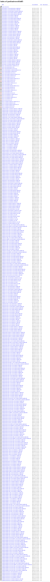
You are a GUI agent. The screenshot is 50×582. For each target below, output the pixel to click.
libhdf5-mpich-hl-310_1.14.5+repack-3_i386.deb (11, 415)
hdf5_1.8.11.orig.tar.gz (7, 100)
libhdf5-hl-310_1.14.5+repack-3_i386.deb (10, 241)
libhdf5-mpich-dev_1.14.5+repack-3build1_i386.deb (12, 386)
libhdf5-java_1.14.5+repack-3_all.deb (9, 282)
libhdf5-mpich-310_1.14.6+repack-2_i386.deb (11, 360)
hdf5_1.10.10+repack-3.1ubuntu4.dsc (9, 71)
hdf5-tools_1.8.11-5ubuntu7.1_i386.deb (10, 55)
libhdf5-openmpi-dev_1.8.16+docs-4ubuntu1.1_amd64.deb (13, 531)
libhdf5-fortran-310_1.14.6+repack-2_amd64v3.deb (12, 234)
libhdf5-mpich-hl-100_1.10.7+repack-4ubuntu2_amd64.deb (13, 411)
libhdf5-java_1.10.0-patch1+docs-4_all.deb (11, 276)
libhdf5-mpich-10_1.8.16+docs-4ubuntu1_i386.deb (12, 350)
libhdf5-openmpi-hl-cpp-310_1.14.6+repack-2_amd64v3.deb (13, 561)
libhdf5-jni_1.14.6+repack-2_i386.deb (9, 302)
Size (41, 4)
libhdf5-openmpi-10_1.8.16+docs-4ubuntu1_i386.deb (12, 485)
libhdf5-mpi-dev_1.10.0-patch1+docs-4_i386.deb (11, 305)
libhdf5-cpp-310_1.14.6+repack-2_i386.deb (10, 178)
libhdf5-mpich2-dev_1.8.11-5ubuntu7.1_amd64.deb (12, 461)
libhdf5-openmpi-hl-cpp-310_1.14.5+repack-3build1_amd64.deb (14, 558)
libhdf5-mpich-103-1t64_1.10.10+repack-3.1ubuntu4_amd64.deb (14, 342)
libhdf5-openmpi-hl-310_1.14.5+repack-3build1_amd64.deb (13, 550)
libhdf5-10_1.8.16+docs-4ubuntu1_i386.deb (10, 127)
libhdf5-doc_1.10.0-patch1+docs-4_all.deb (10, 208)
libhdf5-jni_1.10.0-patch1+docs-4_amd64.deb (11, 286)
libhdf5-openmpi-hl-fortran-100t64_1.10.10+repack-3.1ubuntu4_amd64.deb (17, 564)
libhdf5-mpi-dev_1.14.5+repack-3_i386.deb (10, 312)
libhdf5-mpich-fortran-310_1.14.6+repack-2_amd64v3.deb (13, 408)
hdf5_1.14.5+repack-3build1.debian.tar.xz (10, 85)
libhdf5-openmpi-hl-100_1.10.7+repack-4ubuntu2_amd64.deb (14, 545)
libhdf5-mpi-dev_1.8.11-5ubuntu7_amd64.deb (11, 323)
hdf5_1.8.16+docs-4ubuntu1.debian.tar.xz (10, 104)
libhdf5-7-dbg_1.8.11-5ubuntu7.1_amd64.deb (11, 138)
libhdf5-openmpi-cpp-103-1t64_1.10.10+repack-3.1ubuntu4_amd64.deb (16, 505)
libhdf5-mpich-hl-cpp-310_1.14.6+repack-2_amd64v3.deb (13, 434)
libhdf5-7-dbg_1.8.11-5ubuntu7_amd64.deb (10, 141)
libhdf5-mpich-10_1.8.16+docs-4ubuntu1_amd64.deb (12, 349)
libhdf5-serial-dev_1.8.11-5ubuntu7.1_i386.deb (11, 574)
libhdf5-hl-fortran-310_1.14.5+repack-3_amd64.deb (12, 266)
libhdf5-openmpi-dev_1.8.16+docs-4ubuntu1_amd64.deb (13, 534)
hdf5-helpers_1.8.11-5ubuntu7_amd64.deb (10, 28)
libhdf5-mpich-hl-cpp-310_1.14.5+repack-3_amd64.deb (13, 426)
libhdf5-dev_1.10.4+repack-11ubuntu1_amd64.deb (11, 184)
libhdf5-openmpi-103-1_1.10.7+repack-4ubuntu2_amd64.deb (13, 475)
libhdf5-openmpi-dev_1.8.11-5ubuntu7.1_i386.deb (12, 527)
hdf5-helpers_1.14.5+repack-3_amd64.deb (10, 15)
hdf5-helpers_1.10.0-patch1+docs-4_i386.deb (11, 9)
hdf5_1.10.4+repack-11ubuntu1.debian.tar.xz (11, 74)
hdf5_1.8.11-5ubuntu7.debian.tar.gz (9, 97)
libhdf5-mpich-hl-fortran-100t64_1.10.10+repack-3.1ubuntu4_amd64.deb (16, 438)
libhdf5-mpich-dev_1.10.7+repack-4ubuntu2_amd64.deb (13, 381)
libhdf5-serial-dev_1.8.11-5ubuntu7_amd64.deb (11, 575)
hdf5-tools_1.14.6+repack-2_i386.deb (9, 52)
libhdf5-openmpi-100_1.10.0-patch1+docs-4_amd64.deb (13, 472)
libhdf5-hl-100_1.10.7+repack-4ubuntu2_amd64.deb (12, 237)
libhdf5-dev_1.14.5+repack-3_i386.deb (9, 188)
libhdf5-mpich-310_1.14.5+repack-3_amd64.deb (11, 352)
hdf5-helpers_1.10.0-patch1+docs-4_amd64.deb (11, 8)
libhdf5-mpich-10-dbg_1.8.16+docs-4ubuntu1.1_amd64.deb (13, 332)
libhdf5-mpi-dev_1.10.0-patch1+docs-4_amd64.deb (12, 303)
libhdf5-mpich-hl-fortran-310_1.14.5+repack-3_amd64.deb (13, 439)
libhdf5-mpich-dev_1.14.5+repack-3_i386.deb (11, 383)
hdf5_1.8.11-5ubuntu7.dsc (7, 98)
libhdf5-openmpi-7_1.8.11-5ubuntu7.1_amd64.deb (11, 498)
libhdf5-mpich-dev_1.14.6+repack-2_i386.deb (11, 391)
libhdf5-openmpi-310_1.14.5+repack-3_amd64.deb (11, 487)
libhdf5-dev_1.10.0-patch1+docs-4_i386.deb (11, 181)
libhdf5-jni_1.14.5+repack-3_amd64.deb (10, 293)
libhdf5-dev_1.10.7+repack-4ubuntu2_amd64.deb (11, 186)
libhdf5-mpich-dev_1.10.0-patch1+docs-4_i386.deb (12, 376)
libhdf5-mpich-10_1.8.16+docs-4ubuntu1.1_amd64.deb (12, 346)
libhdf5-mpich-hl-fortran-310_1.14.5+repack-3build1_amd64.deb (15, 442)
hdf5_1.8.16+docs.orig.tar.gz (8, 107)
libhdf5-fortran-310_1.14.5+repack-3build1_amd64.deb (13, 230)
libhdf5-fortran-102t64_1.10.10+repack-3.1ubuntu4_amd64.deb (14, 226)
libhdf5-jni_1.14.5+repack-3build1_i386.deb (11, 297)
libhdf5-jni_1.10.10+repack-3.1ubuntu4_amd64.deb (12, 289)
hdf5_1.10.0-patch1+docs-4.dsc (8, 67)
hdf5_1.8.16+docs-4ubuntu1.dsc (8, 105)
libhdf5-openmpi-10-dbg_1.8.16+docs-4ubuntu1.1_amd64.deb (14, 467)
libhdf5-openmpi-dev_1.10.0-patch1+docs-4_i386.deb (12, 514)
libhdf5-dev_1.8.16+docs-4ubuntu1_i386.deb (11, 207)
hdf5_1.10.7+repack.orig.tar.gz (8, 81)
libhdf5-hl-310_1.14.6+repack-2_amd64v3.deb (11, 247)
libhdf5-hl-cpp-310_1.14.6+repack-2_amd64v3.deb (12, 260)
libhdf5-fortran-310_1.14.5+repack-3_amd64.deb (11, 227)
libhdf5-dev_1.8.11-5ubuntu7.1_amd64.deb (10, 197)
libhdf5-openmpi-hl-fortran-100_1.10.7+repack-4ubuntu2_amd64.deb (15, 563)
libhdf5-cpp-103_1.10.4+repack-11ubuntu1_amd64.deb (12, 155)
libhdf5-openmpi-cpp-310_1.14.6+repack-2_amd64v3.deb (13, 511)
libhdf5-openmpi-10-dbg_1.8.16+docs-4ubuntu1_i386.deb (13, 471)
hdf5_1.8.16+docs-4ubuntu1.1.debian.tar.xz (11, 101)
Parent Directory (5, 6)
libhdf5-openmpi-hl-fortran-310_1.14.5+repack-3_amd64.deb (14, 565)
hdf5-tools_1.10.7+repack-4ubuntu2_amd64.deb (11, 42)
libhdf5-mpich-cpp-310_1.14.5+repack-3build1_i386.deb (13, 369)
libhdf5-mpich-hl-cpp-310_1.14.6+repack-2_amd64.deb (13, 432)
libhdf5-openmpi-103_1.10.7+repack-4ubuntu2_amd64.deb (13, 479)
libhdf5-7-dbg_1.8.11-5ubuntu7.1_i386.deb (10, 140)
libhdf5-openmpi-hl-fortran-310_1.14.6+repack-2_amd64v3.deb (14, 570)
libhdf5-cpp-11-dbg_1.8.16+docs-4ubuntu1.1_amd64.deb (13, 158)
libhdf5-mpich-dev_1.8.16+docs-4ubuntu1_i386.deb (12, 396)
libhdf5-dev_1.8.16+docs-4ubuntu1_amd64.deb (11, 206)
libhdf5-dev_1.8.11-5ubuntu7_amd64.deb (10, 200)
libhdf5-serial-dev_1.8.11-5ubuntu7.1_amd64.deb (12, 573)
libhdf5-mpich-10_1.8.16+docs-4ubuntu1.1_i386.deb (12, 348)
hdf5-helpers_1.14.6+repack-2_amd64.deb (10, 21)
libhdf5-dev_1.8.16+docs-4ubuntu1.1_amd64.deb (11, 203)
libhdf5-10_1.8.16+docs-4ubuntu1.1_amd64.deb (11, 122)
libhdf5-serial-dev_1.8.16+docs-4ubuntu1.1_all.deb (12, 578)
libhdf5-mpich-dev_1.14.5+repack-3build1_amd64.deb (12, 385)
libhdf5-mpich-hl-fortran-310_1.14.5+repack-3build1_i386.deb (14, 444)
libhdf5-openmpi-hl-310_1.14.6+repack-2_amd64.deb (12, 551)
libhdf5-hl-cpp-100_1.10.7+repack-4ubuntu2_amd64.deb (13, 250)
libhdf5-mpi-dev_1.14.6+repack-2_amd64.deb (11, 316)
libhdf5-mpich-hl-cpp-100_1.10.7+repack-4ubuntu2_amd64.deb (14, 424)
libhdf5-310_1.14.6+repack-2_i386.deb (9, 137)
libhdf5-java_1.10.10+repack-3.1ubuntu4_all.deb (12, 277)
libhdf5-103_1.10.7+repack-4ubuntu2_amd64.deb (11, 121)
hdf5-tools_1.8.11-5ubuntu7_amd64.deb (9, 57)
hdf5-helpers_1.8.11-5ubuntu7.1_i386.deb (10, 26)
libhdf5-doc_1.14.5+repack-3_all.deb (9, 214)
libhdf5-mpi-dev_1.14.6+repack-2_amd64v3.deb (11, 317)
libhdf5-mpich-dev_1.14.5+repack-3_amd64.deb (11, 382)
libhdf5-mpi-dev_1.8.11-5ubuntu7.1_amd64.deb (11, 320)
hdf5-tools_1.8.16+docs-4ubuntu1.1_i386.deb (11, 61)
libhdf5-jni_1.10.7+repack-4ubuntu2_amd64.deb (11, 292)
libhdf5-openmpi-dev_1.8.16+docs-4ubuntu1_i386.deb (12, 535)
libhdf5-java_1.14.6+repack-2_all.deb (9, 284)
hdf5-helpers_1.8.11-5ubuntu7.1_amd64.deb (10, 25)
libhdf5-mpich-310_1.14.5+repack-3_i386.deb (11, 353)
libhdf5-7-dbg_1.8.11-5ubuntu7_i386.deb (10, 143)
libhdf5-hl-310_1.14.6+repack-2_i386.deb (10, 249)
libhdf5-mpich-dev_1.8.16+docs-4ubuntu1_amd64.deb (12, 395)
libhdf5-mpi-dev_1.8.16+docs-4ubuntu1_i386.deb (11, 330)
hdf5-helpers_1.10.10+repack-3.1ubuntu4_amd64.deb (12, 11)
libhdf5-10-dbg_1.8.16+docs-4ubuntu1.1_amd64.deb (12, 108)
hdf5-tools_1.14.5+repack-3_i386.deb (9, 45)
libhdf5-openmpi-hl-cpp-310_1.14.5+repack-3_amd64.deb (13, 557)
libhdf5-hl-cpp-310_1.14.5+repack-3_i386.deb (11, 254)
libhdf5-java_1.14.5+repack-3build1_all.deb (11, 283)
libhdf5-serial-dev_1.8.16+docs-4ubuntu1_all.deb (12, 580)
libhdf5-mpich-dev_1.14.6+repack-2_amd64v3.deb (11, 389)
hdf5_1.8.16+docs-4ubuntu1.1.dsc (8, 102)
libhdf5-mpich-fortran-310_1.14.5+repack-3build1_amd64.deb (14, 403)
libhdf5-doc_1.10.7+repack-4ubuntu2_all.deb (11, 213)
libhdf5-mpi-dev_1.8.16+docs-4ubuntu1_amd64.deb (12, 329)
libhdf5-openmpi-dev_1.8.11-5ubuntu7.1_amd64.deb (12, 525)
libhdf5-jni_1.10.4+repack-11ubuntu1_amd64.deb (11, 290)
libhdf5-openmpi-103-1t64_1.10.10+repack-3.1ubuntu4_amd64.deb (15, 477)
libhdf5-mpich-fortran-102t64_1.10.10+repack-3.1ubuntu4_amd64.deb (16, 399)
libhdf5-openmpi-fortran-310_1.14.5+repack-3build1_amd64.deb (14, 541)
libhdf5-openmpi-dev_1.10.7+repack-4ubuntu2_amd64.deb (13, 518)
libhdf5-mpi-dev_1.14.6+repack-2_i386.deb (10, 319)
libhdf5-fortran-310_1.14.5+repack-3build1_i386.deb (13, 231)
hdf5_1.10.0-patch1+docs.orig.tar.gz (9, 68)
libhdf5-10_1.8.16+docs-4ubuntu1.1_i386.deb (11, 124)
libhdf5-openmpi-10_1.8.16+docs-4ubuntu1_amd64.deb (12, 484)
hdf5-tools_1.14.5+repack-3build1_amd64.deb (11, 46)
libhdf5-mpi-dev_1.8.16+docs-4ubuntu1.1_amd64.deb (12, 326)
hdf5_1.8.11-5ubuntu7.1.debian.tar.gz (9, 94)
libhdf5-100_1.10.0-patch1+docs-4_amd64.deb (11, 114)
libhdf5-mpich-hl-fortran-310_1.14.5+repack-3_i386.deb (13, 441)
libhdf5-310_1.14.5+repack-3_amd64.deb (10, 128)
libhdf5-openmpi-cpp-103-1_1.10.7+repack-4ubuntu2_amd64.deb (14, 504)
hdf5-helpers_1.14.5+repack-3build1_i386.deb (11, 19)
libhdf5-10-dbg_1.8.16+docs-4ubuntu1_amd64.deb (11, 111)
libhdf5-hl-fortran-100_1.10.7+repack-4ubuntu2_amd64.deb (14, 263)
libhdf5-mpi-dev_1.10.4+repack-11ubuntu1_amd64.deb (12, 307)
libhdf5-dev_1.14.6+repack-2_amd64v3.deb (10, 194)
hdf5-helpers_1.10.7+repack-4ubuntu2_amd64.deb (11, 14)
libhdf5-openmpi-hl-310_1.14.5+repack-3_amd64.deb (12, 548)
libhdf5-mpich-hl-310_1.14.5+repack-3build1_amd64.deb (13, 416)
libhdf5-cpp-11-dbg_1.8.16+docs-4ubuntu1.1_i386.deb (13, 160)
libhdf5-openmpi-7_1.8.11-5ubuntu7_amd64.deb (11, 501)
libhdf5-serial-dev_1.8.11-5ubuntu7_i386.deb (11, 577)
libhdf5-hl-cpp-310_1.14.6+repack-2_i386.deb (11, 262)
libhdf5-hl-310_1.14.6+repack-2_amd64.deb (10, 246)
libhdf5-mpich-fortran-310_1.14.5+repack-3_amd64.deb (13, 401)
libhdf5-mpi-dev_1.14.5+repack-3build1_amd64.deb (12, 313)
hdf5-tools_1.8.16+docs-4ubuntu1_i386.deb (10, 64)
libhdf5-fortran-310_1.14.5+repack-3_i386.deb (11, 229)
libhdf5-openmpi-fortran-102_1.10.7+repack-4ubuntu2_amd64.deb (15, 537)
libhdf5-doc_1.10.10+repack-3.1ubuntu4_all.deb (11, 210)
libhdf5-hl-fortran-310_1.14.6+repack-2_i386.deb (12, 274)
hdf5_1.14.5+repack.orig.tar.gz (8, 88)
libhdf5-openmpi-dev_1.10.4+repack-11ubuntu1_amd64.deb (13, 517)
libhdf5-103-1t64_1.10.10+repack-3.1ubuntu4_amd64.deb (13, 118)
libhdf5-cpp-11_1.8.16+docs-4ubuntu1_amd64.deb (11, 167)
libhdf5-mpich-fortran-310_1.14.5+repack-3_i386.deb (13, 402)
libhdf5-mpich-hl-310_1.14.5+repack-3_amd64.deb (12, 413)
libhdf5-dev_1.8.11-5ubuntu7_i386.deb (9, 201)
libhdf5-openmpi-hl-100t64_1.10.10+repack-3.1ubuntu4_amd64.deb (15, 547)
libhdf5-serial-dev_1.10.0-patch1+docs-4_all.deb (12, 571)
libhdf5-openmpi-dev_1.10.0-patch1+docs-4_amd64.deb (13, 512)
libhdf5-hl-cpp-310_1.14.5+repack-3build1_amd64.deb (13, 256)
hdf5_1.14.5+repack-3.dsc (7, 84)
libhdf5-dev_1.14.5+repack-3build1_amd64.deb (11, 190)
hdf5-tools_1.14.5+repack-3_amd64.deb (9, 44)
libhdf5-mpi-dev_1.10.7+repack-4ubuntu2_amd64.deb (12, 309)
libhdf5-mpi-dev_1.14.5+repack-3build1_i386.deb (12, 315)
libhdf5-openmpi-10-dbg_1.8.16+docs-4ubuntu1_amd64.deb (13, 469)
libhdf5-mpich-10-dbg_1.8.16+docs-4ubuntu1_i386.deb (13, 336)
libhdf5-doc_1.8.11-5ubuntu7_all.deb (9, 220)
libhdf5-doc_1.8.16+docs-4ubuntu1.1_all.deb (11, 221)
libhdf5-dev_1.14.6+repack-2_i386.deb (9, 196)
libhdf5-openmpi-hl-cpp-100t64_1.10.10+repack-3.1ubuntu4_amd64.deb (16, 555)
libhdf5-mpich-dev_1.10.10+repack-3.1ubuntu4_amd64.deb (13, 378)
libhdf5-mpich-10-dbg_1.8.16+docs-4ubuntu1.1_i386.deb (13, 333)
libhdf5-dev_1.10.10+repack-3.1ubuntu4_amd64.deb (12, 183)
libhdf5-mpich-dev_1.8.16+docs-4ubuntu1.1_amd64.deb (13, 392)
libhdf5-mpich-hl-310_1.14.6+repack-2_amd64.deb (12, 419)
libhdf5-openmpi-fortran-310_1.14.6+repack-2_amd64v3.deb (14, 544)
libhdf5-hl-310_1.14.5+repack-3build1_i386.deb (11, 244)
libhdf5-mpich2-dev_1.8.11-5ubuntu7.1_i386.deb (11, 462)
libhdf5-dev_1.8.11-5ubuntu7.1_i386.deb (10, 198)
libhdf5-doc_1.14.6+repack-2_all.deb (9, 217)
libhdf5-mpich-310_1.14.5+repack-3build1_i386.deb (12, 356)
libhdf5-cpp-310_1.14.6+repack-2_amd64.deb (11, 176)
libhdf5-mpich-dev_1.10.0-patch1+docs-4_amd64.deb (12, 375)
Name (3, 4)
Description (45, 4)
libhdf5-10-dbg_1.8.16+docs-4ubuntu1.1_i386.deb (12, 110)
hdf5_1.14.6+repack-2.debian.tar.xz (9, 89)
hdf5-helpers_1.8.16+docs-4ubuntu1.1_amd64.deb (11, 31)
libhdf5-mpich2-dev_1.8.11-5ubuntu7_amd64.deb (11, 464)
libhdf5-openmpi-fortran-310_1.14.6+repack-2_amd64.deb (13, 543)
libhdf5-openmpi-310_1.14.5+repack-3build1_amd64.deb (13, 488)
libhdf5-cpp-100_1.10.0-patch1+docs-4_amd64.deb (12, 150)
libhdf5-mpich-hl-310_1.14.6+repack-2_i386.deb (11, 422)
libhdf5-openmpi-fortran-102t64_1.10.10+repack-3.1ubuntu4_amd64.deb (16, 538)
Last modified (35, 4)
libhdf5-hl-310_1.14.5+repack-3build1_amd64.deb (12, 243)
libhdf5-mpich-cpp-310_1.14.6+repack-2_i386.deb (12, 373)
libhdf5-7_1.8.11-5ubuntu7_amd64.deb (9, 147)
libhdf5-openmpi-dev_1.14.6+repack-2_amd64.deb (11, 522)
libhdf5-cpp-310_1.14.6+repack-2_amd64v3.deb (11, 177)
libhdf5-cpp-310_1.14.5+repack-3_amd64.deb (11, 170)
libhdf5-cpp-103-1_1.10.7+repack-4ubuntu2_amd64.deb (13, 153)
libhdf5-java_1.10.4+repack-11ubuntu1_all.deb (11, 279)
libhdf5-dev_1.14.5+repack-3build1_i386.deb (11, 191)
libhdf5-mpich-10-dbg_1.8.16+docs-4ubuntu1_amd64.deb (13, 335)
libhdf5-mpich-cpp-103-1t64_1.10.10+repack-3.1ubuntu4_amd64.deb (15, 363)
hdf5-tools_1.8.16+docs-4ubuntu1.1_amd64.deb (11, 59)
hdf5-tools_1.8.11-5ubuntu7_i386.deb (9, 58)
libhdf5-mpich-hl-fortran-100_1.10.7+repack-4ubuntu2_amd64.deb (15, 436)
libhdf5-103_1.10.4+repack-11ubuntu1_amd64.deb (11, 120)
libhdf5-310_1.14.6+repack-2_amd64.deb (10, 134)
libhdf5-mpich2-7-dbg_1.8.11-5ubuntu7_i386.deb (11, 454)
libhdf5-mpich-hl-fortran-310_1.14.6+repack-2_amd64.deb (13, 445)
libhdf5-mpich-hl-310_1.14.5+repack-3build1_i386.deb (13, 418)
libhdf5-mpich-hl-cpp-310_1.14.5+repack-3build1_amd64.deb (14, 429)
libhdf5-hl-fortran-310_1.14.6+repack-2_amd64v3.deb (13, 273)
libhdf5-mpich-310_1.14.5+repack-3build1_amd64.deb (12, 355)
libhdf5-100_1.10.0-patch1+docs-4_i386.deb (11, 115)
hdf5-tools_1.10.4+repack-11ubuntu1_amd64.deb (11, 41)
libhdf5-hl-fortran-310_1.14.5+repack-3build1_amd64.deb (13, 269)
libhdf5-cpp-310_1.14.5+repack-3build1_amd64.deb (12, 173)
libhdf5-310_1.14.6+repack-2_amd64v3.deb (10, 135)
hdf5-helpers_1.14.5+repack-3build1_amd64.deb (11, 18)
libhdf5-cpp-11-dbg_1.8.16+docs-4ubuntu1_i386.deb (12, 163)
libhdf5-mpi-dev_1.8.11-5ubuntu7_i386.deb (10, 325)
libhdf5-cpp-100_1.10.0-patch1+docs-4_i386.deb (11, 151)
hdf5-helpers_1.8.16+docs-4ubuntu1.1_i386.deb (11, 32)
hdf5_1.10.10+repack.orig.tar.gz (8, 72)
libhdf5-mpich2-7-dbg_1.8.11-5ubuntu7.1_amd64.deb (12, 449)
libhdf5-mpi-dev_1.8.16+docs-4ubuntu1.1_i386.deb (12, 327)
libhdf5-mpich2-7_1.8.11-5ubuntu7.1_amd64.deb (11, 455)
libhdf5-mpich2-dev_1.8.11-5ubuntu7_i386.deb (11, 465)
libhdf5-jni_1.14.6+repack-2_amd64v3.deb (10, 300)
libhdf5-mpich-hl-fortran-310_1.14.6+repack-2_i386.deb (13, 448)
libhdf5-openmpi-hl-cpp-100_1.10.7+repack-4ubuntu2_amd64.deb (14, 554)
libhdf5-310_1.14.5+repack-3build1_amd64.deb (11, 131)
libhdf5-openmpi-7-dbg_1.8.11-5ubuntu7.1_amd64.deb (12, 492)
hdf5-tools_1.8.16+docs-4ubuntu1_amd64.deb (11, 62)
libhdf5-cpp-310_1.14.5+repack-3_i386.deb (10, 171)
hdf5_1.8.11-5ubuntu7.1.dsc (7, 95)
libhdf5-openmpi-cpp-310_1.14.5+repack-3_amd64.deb (12, 507)
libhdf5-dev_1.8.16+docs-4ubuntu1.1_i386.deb (11, 204)
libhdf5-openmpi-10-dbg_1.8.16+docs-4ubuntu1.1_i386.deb (13, 468)
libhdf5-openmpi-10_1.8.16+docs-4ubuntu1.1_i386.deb (13, 482)
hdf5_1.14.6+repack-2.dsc (7, 91)
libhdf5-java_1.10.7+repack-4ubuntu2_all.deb (11, 280)
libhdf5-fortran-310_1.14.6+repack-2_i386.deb (11, 236)
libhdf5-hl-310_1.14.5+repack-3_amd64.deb (10, 240)
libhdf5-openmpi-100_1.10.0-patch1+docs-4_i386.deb (12, 474)
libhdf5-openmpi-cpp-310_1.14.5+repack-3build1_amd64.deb (14, 508)
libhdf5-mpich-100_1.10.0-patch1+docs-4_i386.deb (12, 339)
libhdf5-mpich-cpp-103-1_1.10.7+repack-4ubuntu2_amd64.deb (14, 362)
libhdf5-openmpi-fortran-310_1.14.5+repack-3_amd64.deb (13, 540)
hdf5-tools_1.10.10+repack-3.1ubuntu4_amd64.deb (12, 39)
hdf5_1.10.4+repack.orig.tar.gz (8, 77)
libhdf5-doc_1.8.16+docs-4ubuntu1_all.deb (10, 223)
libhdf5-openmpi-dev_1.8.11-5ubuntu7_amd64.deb (11, 528)
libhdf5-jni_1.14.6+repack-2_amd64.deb (10, 299)
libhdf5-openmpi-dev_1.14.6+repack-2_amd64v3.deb (12, 524)
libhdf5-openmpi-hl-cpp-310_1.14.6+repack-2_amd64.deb (13, 560)
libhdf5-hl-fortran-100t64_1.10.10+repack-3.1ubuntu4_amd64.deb (15, 264)
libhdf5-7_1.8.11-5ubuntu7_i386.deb (9, 148)
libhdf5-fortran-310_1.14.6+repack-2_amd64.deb (11, 233)
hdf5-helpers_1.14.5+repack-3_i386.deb (10, 16)
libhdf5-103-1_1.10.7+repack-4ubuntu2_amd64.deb (12, 117)
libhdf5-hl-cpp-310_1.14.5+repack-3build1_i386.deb (12, 257)
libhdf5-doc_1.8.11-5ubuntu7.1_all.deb (10, 219)
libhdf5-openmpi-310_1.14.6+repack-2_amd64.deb (11, 489)
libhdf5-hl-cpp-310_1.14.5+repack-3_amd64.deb (11, 253)
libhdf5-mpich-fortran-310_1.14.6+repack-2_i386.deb (13, 409)
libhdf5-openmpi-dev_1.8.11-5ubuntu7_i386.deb (11, 530)
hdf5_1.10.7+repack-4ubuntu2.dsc (8, 79)
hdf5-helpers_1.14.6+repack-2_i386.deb (10, 24)
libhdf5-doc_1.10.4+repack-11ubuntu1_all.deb (11, 211)
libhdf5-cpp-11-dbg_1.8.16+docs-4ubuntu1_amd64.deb (12, 161)
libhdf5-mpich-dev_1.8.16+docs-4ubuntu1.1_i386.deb (12, 393)
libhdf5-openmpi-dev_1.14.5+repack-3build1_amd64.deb (13, 521)
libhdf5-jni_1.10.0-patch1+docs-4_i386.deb (11, 287)
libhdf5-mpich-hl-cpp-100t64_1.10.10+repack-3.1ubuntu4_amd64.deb (15, 425)
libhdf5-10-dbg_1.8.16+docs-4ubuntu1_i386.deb (11, 112)
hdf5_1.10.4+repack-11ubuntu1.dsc (9, 75)
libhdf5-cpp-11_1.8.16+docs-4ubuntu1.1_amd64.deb (12, 164)
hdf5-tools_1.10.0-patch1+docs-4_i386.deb (10, 38)
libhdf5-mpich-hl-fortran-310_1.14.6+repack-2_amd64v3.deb (14, 446)
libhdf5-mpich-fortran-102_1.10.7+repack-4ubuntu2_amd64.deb (14, 398)
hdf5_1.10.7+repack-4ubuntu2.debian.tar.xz (11, 78)
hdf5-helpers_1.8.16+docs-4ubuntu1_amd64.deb (11, 34)
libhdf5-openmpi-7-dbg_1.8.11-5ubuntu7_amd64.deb (12, 495)
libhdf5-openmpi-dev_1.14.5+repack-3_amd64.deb (11, 520)
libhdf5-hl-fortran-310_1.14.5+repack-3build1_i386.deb (13, 270)
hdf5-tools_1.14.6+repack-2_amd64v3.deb (10, 51)
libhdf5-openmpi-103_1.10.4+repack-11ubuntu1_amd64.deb (13, 478)
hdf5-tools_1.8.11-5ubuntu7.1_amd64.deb (10, 54)
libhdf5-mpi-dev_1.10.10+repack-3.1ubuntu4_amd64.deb (13, 306)
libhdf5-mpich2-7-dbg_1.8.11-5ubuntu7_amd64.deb (12, 452)
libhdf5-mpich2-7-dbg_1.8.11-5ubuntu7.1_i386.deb (12, 451)
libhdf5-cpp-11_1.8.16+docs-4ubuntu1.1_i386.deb (12, 165)
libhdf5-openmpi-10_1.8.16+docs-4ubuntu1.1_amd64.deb (13, 481)
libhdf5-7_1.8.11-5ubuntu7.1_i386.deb (9, 145)
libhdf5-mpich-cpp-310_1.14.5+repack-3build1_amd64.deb (13, 368)
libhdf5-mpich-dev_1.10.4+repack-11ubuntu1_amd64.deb (13, 379)
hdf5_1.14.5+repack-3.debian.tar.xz (9, 82)
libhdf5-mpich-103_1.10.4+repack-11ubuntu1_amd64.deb (13, 343)
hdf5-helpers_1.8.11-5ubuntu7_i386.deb (10, 29)
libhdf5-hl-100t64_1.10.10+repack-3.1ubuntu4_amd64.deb (13, 239)
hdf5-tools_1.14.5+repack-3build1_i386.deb (11, 48)
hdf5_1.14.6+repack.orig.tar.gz (8, 92)
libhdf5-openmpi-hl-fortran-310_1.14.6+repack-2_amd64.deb (14, 568)
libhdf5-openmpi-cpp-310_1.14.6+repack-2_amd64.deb (12, 510)
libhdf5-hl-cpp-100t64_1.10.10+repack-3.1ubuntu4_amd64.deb (14, 251)
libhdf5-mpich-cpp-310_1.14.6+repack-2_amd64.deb (12, 370)
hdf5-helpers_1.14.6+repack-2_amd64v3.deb (10, 22)
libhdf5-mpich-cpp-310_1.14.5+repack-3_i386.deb (12, 366)
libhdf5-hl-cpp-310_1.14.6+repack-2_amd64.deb (11, 259)
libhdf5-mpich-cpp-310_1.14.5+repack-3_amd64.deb (12, 365)
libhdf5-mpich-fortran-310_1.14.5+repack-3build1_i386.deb (14, 405)
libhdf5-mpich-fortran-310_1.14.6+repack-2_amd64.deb (13, 406)
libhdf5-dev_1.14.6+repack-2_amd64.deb (10, 193)
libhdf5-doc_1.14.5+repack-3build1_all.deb (11, 216)
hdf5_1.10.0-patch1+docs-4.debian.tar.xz (10, 65)
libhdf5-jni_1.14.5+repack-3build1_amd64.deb (11, 296)
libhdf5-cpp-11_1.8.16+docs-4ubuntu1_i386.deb (11, 168)
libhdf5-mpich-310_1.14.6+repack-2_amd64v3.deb (11, 359)
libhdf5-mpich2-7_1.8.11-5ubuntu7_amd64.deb (11, 458)
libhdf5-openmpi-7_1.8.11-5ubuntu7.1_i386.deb (11, 500)
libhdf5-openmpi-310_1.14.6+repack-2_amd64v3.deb (12, 491)
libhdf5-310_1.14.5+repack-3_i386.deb (9, 130)
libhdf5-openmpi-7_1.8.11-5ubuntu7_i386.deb (11, 502)
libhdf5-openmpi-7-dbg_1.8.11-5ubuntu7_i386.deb (12, 497)
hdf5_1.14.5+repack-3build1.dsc (8, 87)
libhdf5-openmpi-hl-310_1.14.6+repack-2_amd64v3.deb (13, 553)
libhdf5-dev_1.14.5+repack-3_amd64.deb (10, 187)
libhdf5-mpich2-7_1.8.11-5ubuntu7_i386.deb (11, 459)
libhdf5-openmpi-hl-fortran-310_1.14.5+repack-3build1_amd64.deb (15, 567)
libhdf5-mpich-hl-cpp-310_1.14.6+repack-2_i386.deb (12, 435)
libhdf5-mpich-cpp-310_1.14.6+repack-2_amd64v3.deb (12, 372)
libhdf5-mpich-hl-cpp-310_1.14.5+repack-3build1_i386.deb (14, 431)
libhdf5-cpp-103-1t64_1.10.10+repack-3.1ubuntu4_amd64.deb (14, 154)
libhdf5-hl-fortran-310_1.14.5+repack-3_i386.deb (12, 267)
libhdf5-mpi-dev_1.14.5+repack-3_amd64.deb (11, 310)
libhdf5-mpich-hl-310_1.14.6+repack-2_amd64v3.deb (12, 421)
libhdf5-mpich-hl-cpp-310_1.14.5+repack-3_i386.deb (12, 428)
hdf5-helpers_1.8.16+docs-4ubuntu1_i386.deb (11, 35)
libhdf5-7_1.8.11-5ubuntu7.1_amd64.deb (10, 144)
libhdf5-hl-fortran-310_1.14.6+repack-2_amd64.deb (12, 272)
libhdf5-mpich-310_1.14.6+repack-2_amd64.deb (11, 358)
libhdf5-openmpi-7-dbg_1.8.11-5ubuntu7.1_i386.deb (12, 494)
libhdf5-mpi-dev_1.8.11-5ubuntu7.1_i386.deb (11, 322)
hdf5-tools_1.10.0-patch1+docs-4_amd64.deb (11, 36)
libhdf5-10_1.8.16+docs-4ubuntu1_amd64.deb (11, 125)
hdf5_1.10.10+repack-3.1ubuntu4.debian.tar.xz (11, 69)
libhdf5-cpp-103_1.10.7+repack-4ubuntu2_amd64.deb (12, 157)
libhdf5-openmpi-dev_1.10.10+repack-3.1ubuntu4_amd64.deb (14, 515)
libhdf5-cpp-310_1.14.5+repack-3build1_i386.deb (12, 174)
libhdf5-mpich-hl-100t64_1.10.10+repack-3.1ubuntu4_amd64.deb (14, 412)
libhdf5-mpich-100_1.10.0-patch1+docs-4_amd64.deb (12, 338)
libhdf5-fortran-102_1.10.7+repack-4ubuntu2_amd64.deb (13, 224)
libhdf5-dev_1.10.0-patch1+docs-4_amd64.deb (11, 180)
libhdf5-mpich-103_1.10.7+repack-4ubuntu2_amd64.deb (13, 345)
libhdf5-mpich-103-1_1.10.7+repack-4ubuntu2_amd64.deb (13, 340)
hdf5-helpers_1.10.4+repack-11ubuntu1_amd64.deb (12, 12)
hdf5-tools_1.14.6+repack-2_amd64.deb (9, 49)
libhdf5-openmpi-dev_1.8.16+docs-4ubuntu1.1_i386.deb (13, 532)
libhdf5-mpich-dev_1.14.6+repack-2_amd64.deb (11, 388)
